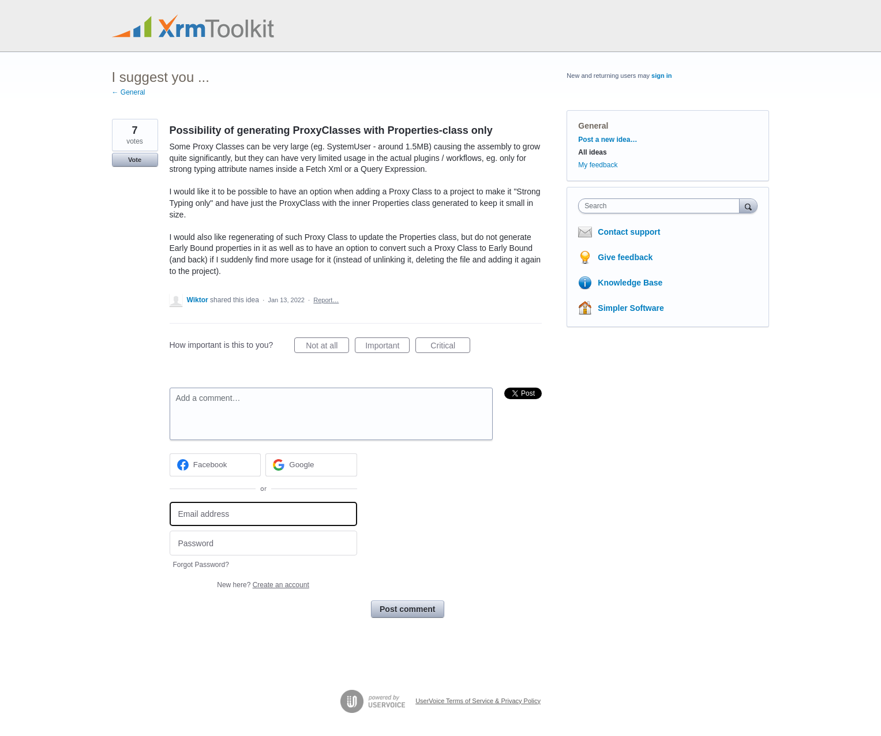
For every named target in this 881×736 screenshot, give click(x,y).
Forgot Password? (201, 565)
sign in (661, 75)
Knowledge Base (630, 282)
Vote (134, 159)
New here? (263, 585)
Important (387, 347)
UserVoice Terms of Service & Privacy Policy (478, 700)
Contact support (629, 232)
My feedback (597, 165)
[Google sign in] (311, 464)
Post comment (407, 609)
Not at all (327, 347)
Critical (450, 347)
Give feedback (625, 257)
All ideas (592, 152)
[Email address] (263, 514)
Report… (326, 299)
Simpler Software (630, 308)
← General (128, 92)
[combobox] (661, 206)
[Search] (748, 205)
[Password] (263, 543)
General (593, 125)
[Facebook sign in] (215, 464)
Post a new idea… (607, 140)
